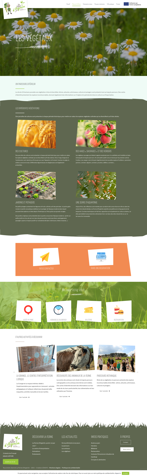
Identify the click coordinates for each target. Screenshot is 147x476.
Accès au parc (95, 457)
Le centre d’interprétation (40, 462)
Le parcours (65, 459)
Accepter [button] (125, 473)
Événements (36, 468)
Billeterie (94, 462)
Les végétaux (66, 465)
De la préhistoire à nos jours (71, 457)
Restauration (95, 465)
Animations (36, 465)
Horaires (94, 459)
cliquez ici (118, 473)
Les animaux (66, 462)
